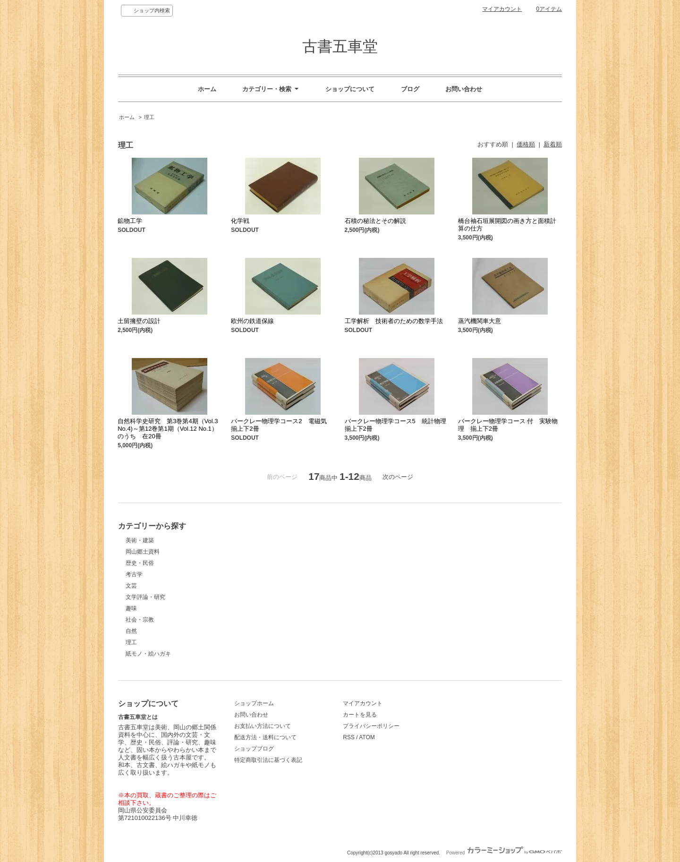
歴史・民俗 (140, 563)
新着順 (553, 144)
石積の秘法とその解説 (375, 220)
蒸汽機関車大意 (479, 320)
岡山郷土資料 (143, 551)
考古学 (134, 574)
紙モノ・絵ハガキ (148, 653)
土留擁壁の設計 (139, 320)
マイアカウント (502, 9)
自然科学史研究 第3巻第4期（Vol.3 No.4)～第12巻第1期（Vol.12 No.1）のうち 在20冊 (168, 429)
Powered (504, 852)
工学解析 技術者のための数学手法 (394, 320)
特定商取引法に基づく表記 (268, 760)
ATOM (367, 737)
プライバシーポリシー (371, 726)
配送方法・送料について (265, 737)
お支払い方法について (262, 726)
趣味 (131, 608)
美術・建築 (140, 540)
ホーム (207, 89)
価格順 (526, 144)
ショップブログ (254, 748)
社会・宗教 (140, 619)
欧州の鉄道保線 (252, 320)
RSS (349, 737)
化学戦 (240, 220)
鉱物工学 (130, 220)
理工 (149, 117)
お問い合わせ (463, 89)
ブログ (410, 89)
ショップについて (349, 89)
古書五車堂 (340, 46)
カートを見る (360, 714)
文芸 (131, 585)
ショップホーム (254, 703)
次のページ (397, 476)
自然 (131, 631)
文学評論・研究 (145, 597)
